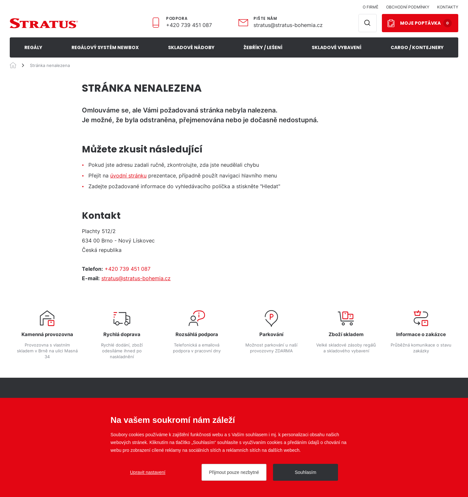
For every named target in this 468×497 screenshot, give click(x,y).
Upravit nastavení (147, 472)
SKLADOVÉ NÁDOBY (191, 47)
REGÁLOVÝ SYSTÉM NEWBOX (105, 47)
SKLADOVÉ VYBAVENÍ (336, 47)
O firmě (370, 7)
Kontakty (447, 7)
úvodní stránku (128, 175)
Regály (33, 47)
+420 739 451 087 (189, 25)
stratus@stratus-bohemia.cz (288, 25)
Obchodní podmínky (407, 7)
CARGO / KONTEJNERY (417, 47)
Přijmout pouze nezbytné (234, 472)
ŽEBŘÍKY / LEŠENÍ (262, 47)
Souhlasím (305, 472)
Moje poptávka (426, 23)
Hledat (367, 23)
